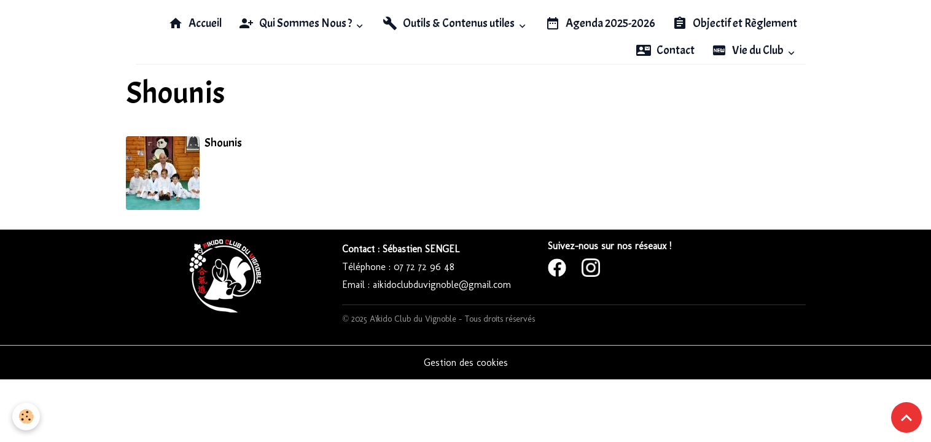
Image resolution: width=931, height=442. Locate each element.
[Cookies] (26, 416)
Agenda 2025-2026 (600, 23)
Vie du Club (748, 50)
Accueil (195, 23)
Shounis (223, 143)
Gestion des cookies (466, 362)
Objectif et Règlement (734, 23)
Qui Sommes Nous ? (296, 23)
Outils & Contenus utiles (449, 23)
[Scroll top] (906, 417)
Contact (665, 50)
